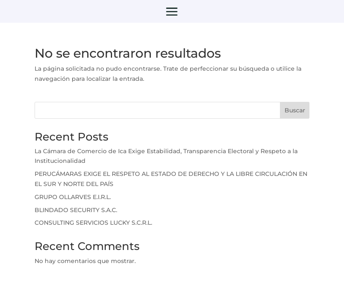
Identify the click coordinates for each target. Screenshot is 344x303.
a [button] (172, 12)
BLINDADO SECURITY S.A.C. (76, 210)
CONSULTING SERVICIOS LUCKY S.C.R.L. (93, 222)
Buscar (295, 110)
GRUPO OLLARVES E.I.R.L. (73, 197)
